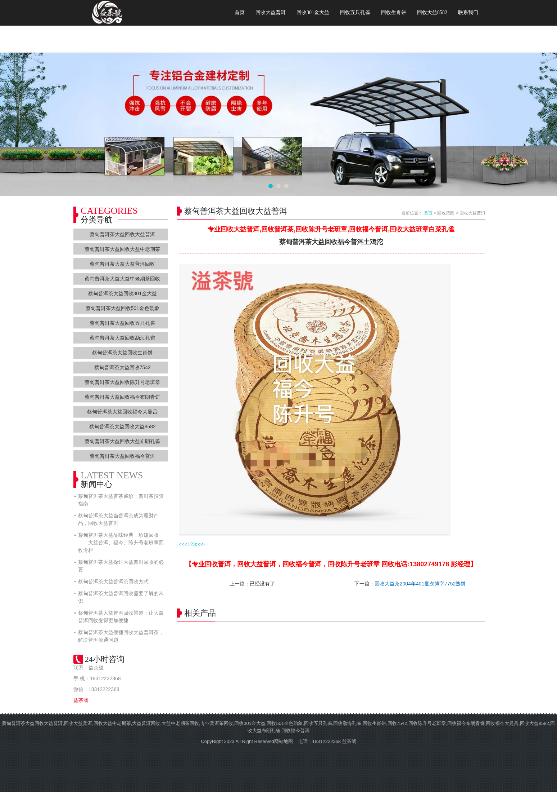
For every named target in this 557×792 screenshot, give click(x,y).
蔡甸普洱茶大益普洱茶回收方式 (113, 581)
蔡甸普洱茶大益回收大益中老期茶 (122, 249)
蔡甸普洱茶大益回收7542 (122, 367)
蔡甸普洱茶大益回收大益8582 (122, 426)
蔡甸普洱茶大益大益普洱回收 (122, 264)
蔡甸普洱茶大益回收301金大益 (122, 293)
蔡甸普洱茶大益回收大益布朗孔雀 (122, 441)
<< (182, 544)
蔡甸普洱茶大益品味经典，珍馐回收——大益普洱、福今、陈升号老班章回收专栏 (121, 542)
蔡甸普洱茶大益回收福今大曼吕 (122, 412)
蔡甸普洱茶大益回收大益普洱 (122, 234)
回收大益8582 (432, 12)
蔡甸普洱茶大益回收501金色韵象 (122, 308)
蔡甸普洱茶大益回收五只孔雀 (122, 323)
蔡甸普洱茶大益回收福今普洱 (122, 456)
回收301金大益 (312, 12)
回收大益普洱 (270, 12)
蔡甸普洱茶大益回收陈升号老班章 (122, 382)
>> (202, 544)
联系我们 (468, 12)
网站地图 (283, 741)
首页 (240, 12)
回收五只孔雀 (355, 12)
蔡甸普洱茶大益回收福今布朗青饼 (122, 397)
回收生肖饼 (393, 12)
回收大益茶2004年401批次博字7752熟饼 (420, 584)
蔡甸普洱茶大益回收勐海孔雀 (122, 338)
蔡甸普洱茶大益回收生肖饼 (122, 352)
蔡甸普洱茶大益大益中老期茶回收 (122, 279)
